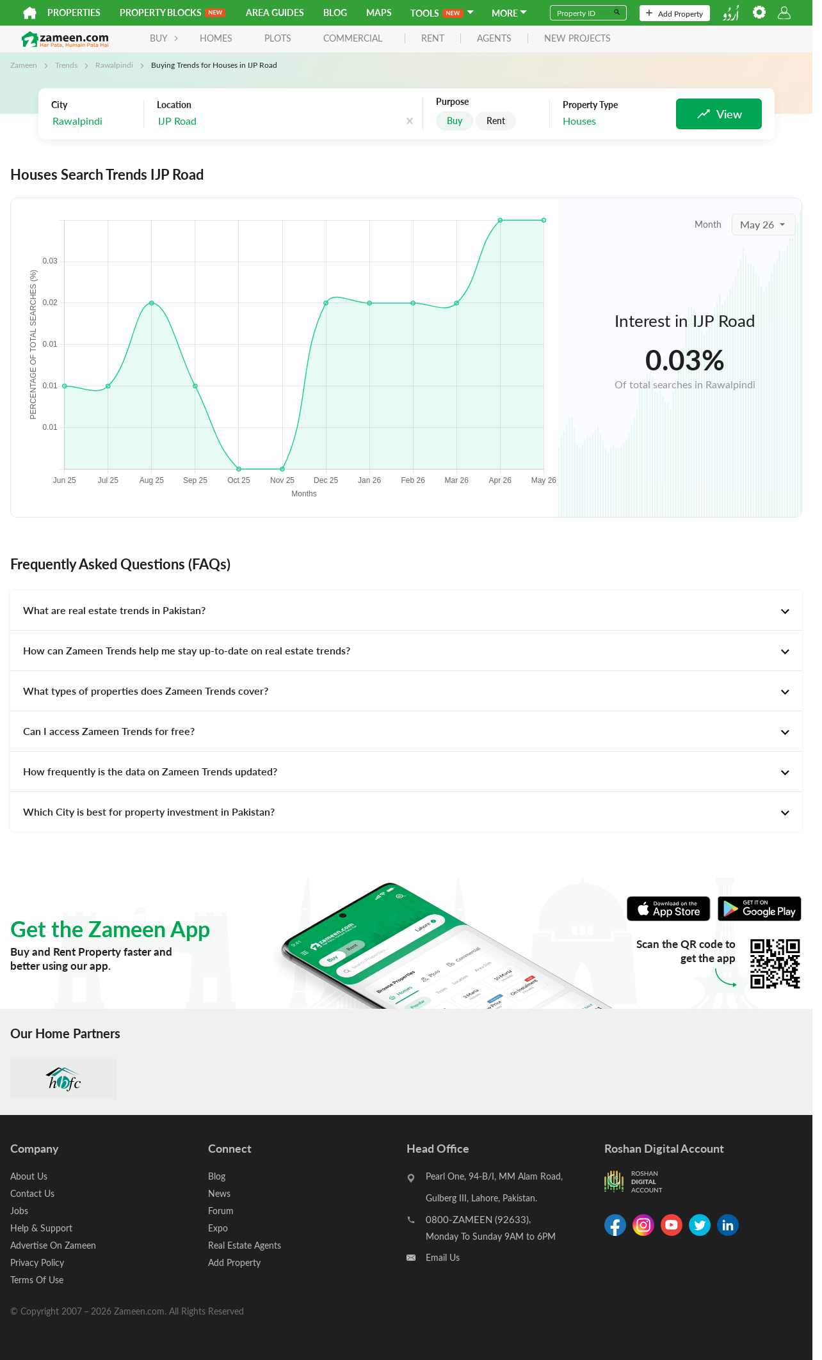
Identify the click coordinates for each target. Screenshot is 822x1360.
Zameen (23, 64)
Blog (335, 12)
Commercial (352, 38)
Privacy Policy (37, 1262)
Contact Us (32, 1193)
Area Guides (275, 12)
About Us (28, 1176)
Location (174, 104)
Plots (277, 38)
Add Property (674, 13)
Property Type (590, 104)
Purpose (452, 101)
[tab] (406, 610)
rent (432, 38)
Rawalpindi (114, 64)
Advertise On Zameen (53, 1245)
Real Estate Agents (244, 1245)
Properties (74, 12)
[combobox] (221, 121)
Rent (496, 121)
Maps (379, 12)
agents (494, 38)
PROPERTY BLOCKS (172, 12)
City (59, 104)
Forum (221, 1211)
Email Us (443, 1257)
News (219, 1193)
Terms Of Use (36, 1280)
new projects (577, 38)
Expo (218, 1228)
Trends (66, 64)
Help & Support (41, 1228)
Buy (454, 121)
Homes (216, 38)
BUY (164, 38)
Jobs (19, 1211)
